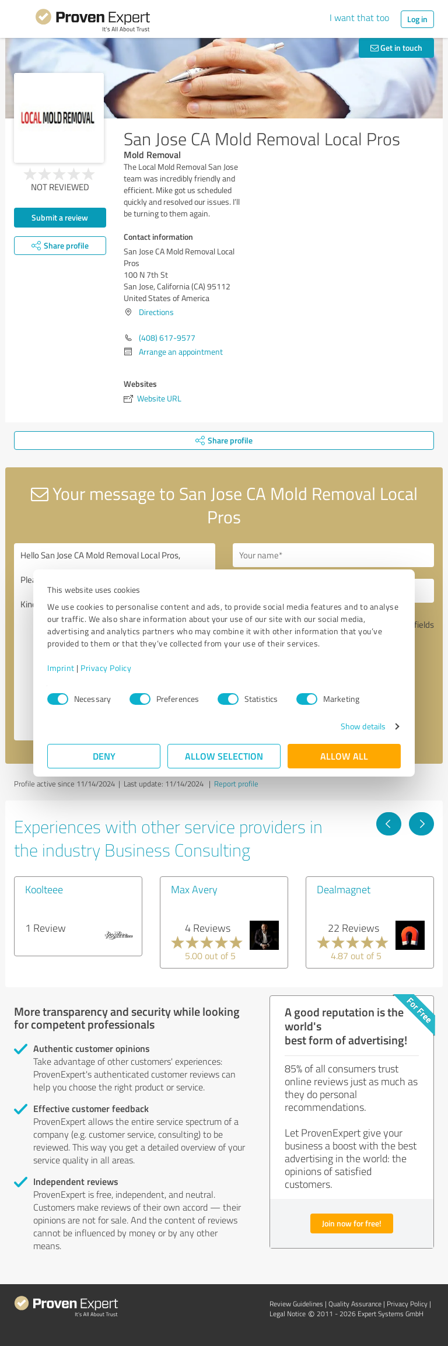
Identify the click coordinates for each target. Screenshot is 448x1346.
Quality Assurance (355, 1304)
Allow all (344, 756)
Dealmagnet (343, 889)
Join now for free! (352, 1223)
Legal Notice (288, 1314)
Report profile (236, 783)
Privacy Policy (105, 667)
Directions (156, 311)
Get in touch (396, 47)
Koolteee (44, 889)
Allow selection (224, 756)
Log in (417, 19)
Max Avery (194, 889)
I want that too (359, 17)
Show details (363, 726)
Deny (104, 756)
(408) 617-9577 (167, 337)
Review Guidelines (296, 1304)
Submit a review (60, 217)
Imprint (61, 667)
